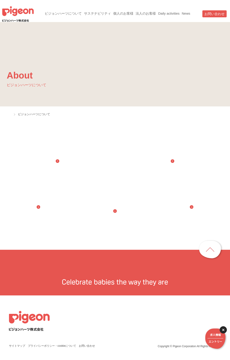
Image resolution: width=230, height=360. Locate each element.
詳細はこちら (168, 354)
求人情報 (215, 339)
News (187, 13)
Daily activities (168, 13)
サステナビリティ (96, 13)
